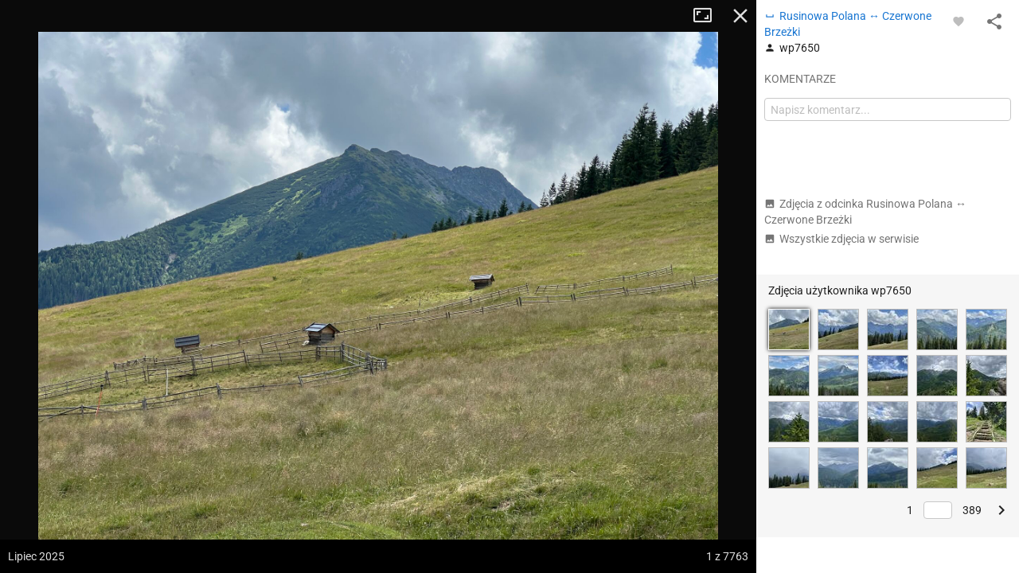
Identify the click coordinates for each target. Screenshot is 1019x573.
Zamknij (740, 16)
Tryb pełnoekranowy (708, 16)
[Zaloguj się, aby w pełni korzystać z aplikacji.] (958, 20)
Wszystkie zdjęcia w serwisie (841, 238)
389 (972, 510)
